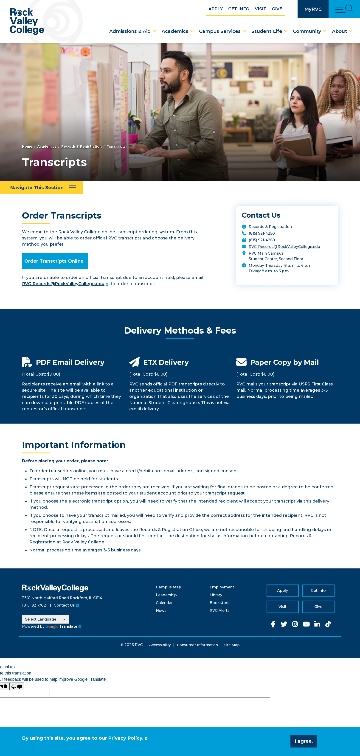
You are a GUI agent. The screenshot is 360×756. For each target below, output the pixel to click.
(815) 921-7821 (34, 605)
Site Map (232, 645)
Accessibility (160, 645)
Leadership (166, 595)
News (161, 610)
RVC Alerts (220, 610)
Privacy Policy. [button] (125, 738)
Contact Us (64, 605)
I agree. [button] (304, 741)
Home (27, 146)
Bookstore (220, 603)
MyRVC (313, 9)
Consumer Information (197, 645)
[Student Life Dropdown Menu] (285, 31)
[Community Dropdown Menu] (324, 31)
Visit (260, 8)
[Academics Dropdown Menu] (191, 31)
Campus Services (220, 31)
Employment (222, 587)
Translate (61, 626)
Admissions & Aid (130, 31)
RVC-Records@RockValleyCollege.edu (63, 283)
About (339, 31)
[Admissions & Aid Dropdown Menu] (154, 31)
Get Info (238, 8)
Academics (175, 31)
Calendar (164, 603)
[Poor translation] (16, 686)
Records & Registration (81, 146)
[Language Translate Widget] (45, 619)
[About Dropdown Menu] (350, 31)
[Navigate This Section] (41, 187)
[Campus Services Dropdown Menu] (244, 31)
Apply (215, 8)
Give (277, 8)
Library (216, 595)
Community (307, 31)
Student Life (266, 31)
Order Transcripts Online (54, 261)
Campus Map (168, 587)
